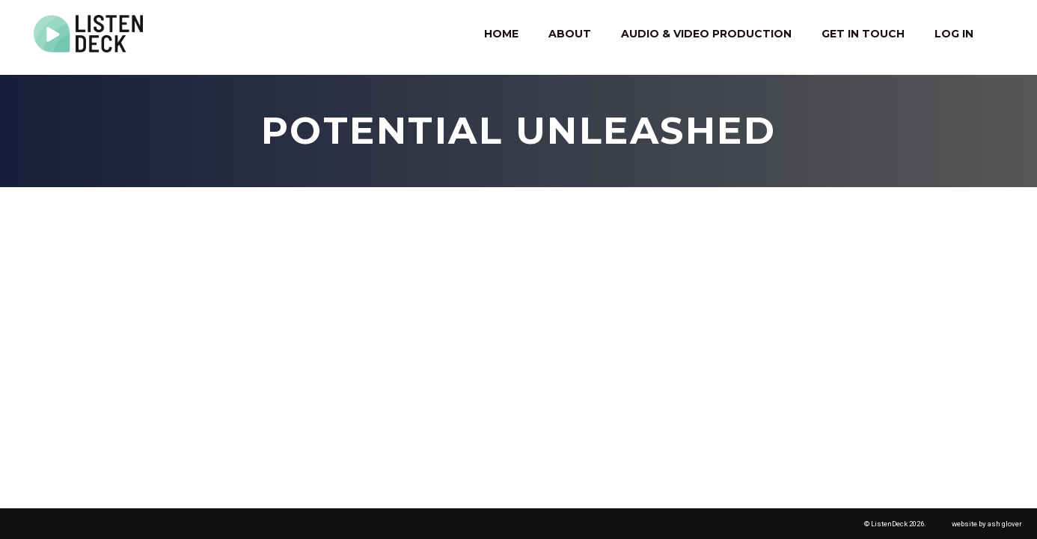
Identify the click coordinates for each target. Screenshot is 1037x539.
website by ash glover (987, 524)
